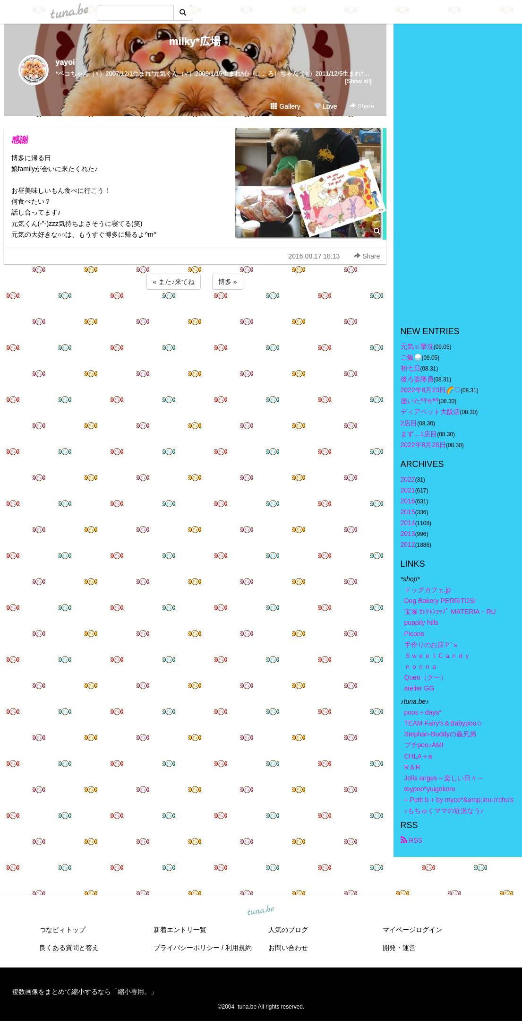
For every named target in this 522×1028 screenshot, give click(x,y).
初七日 (410, 368)
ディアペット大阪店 (430, 411)
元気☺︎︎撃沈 (417, 346)
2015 (408, 512)
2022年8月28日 (423, 445)
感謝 (19, 140)
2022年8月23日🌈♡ (431, 390)
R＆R (412, 767)
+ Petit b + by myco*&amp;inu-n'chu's (459, 799)
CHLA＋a (418, 756)
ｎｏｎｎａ (420, 666)
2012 (408, 544)
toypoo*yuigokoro (429, 789)
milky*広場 (195, 41)
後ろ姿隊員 (417, 379)
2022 (408, 479)
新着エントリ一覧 (180, 929)
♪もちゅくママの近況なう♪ (444, 810)
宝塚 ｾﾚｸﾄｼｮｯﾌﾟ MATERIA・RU (450, 611)
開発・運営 (399, 947)
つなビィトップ (62, 929)
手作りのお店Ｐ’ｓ (431, 644)
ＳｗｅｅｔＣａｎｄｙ (437, 655)
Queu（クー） (425, 677)
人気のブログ (288, 929)
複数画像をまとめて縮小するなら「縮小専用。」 (84, 991)
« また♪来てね (174, 281)
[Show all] (358, 81)
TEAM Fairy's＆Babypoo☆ (443, 723)
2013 (408, 533)
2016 (408, 501)
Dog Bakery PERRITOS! (440, 601)
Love (325, 106)
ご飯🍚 (411, 357)
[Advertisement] (195, 317)
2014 (408, 523)
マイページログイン (412, 929)
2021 (408, 490)
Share (362, 106)
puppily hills (424, 622)
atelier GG (419, 688)
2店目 (409, 423)
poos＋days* (423, 712)
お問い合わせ (288, 947)
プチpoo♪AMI (424, 745)
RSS (412, 840)
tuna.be (260, 910)
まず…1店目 (419, 434)
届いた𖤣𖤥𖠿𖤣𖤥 (420, 401)
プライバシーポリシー (187, 947)
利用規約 (238, 947)
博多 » (227, 281)
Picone (414, 634)
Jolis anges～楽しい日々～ (444, 778)
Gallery (285, 106)
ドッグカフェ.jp (427, 590)
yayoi (65, 62)
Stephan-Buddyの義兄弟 (440, 734)
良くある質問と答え (69, 947)
